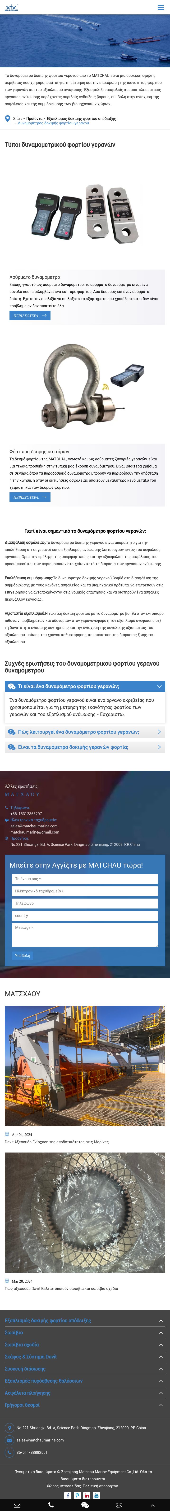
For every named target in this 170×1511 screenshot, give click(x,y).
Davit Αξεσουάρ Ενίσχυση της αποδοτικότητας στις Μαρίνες (57, 1142)
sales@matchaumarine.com (34, 826)
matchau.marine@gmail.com (34, 832)
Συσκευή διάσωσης (25, 1369)
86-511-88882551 (26, 1453)
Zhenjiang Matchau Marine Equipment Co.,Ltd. (100, 1472)
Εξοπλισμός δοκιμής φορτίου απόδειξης (81, 118)
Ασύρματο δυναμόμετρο (34, 277)
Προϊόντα (34, 118)
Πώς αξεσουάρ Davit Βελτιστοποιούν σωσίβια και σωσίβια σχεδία (61, 1288)
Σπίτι (17, 118)
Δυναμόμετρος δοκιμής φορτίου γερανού (53, 123)
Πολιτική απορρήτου (100, 1486)
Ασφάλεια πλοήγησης (28, 1393)
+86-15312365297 (26, 814)
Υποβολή (22, 955)
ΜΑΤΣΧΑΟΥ (22, 994)
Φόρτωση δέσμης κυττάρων (39, 451)
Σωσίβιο (14, 1333)
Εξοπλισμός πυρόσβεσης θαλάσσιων (44, 1381)
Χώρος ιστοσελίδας (64, 1486)
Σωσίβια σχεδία (22, 1345)
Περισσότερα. (30, 315)
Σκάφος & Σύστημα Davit (31, 1357)
